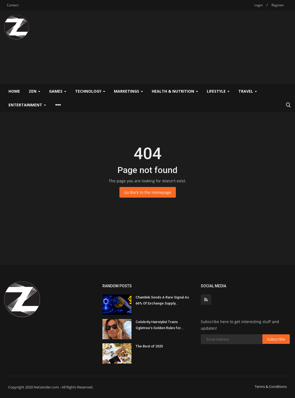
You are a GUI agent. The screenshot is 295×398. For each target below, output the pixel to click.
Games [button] (57, 91)
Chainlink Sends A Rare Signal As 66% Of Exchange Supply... (162, 300)
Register (277, 5)
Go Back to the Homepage (147, 192)
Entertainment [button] (27, 104)
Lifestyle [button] (218, 91)
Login (258, 5)
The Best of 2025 (149, 346)
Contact (13, 5)
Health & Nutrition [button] (175, 91)
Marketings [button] (128, 91)
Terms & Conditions (271, 386)
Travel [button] (247, 91)
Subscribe (276, 339)
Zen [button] (34, 91)
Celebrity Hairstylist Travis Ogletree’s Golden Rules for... (160, 325)
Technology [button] (90, 91)
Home (14, 91)
